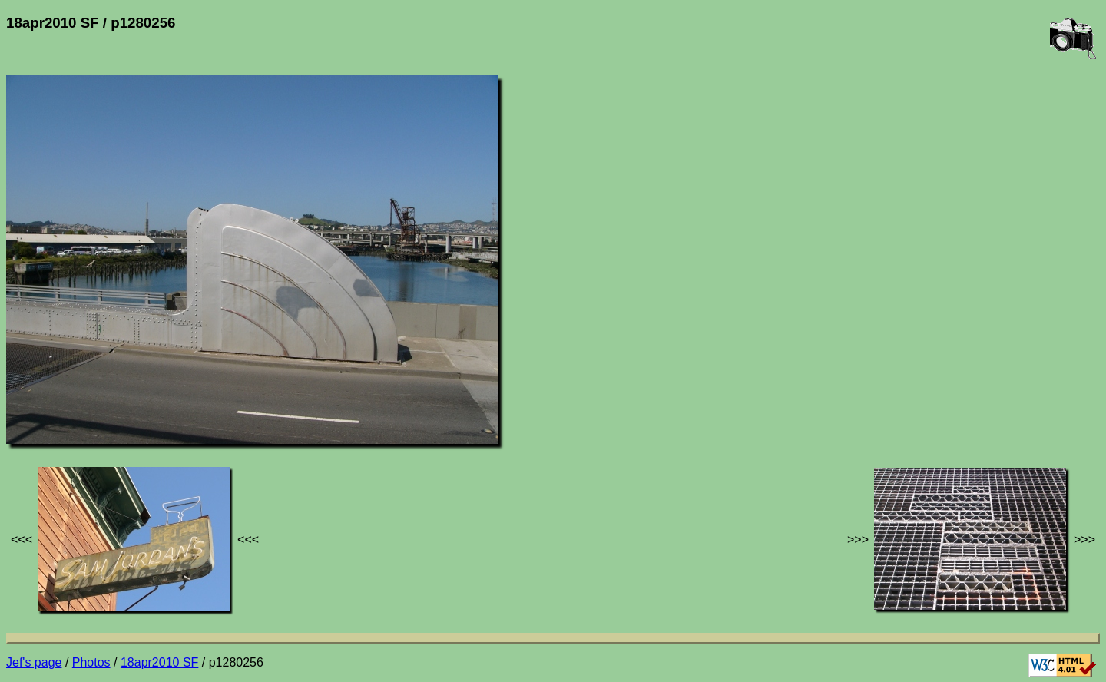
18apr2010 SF (159, 662)
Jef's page (33, 662)
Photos (91, 662)
